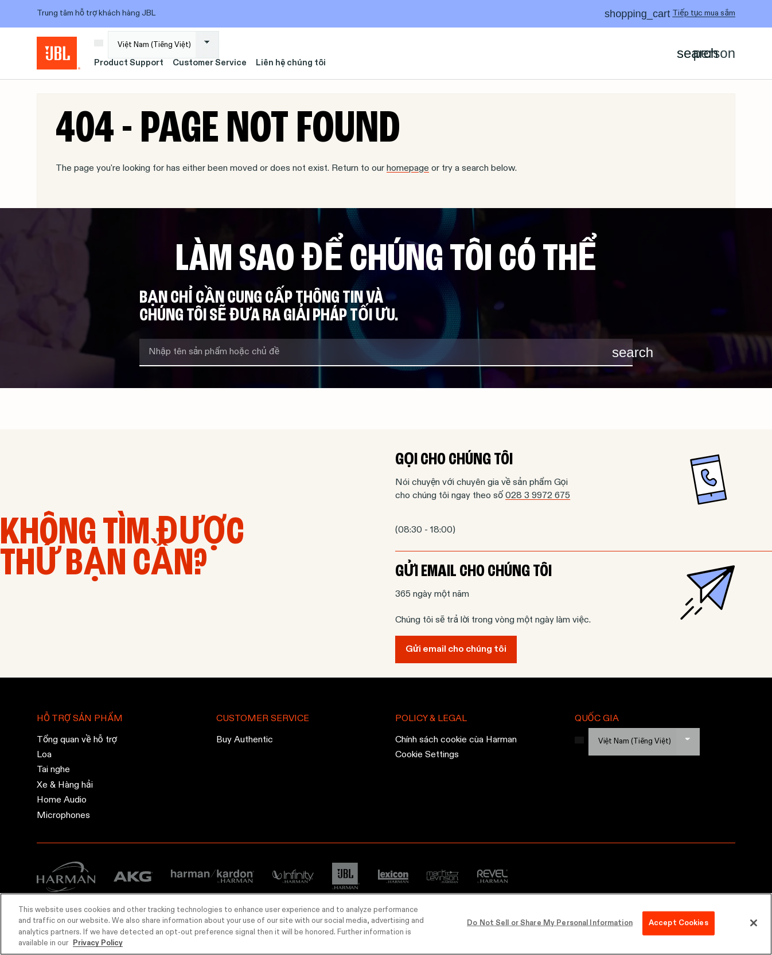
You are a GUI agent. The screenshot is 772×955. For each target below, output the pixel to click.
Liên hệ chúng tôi (291, 63)
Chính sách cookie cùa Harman (456, 739)
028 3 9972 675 (537, 495)
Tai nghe (53, 769)
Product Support (128, 63)
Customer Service (210, 63)
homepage (408, 168)
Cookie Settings (427, 755)
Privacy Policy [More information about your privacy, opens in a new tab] (98, 943)
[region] (386, 924)
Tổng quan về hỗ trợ (77, 739)
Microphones (63, 815)
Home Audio (62, 800)
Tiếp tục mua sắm (703, 13)
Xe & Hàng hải (65, 784)
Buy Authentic (244, 739)
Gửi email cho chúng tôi (456, 649)
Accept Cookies (678, 923)
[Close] (753, 923)
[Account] (714, 53)
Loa (44, 755)
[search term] (386, 352)
